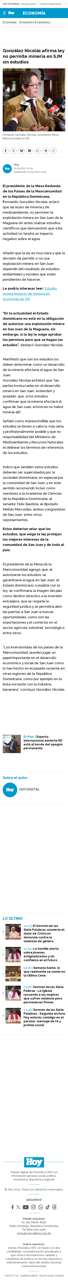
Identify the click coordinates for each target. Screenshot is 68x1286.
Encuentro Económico (34, 22)
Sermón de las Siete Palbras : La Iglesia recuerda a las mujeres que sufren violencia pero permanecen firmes (43, 994)
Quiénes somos (29, 1276)
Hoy (16, 164)
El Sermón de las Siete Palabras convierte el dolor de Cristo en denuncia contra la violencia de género (44, 933)
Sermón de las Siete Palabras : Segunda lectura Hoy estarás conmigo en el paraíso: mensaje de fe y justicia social (44, 1017)
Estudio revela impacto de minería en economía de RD (30, 293)
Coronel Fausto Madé (50, 4)
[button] (3, 13)
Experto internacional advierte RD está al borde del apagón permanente (43, 742)
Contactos (11, 1276)
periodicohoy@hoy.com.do (34, 1233)
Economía (34, 13)
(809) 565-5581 (36, 1229)
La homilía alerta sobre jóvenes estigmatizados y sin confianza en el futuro (41, 954)
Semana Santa (28, 4)
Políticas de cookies (51, 1276)
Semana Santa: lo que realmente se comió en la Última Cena (44, 971)
